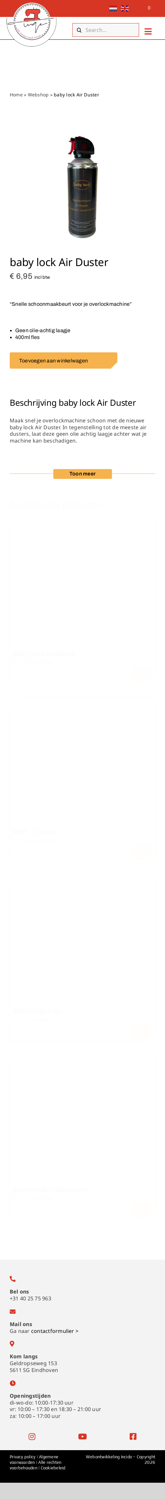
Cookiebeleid (53, 1467)
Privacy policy (23, 1456)
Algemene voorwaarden (34, 1459)
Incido (126, 1456)
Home (16, 95)
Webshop (38, 95)
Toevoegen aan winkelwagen (64, 360)
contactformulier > (54, 1331)
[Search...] (106, 29)
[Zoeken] (79, 29)
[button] (82, 474)
